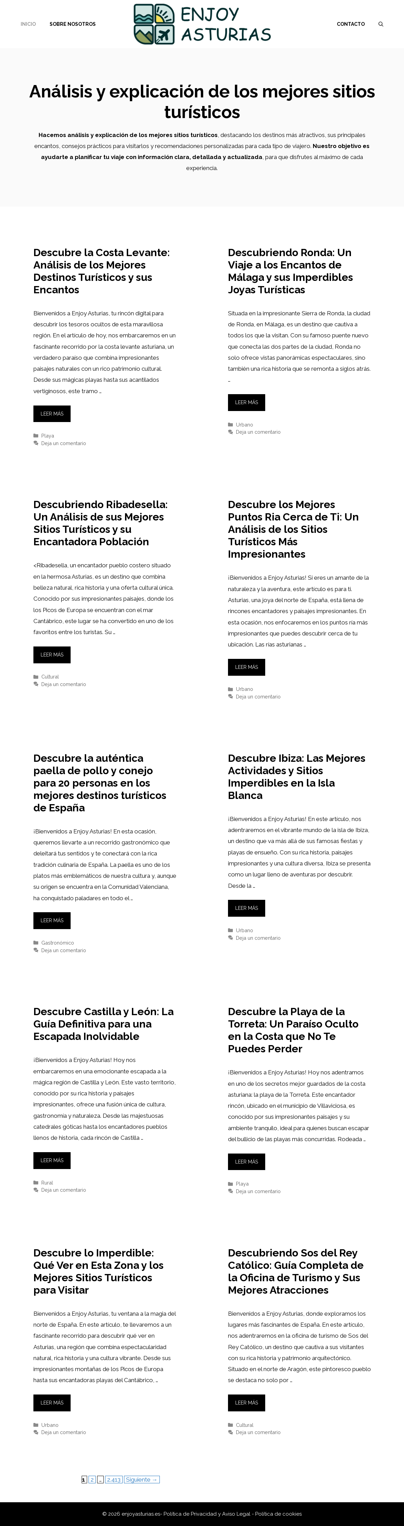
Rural (47, 1183)
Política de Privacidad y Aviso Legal (208, 1514)
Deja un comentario (63, 443)
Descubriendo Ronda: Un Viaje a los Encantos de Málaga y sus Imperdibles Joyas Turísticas (290, 271)
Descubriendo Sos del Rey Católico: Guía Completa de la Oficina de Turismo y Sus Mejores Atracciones (296, 1271)
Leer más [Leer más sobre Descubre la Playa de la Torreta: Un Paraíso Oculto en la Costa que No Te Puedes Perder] (246, 1162)
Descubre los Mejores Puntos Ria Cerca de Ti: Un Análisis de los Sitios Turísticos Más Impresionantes (293, 529)
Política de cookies (278, 1514)
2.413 (115, 1479)
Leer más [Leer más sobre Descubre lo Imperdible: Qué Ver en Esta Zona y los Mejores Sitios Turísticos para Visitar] (52, 1403)
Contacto (351, 24)
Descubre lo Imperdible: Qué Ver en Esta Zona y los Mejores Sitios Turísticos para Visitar (98, 1271)
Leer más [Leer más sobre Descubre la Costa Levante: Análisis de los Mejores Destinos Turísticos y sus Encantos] (52, 414)
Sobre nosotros (73, 24)
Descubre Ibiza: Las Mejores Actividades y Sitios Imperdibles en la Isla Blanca (296, 776)
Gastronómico (57, 943)
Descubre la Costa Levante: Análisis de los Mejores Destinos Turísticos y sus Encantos (101, 271)
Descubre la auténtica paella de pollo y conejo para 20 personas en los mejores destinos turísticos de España (99, 783)
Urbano (244, 425)
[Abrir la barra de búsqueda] (381, 24)
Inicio (28, 24)
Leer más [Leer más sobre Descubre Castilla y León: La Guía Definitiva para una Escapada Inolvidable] (52, 1160)
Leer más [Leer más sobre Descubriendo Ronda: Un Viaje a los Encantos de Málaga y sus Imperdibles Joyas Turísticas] (246, 402)
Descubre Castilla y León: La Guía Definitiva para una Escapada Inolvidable (103, 1024)
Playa (47, 436)
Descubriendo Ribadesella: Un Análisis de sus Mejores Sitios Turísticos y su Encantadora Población (100, 523)
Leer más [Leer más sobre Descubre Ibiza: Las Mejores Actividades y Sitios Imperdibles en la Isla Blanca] (246, 908)
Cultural (50, 677)
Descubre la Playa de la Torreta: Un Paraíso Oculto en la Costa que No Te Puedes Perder (293, 1030)
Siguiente (142, 1479)
